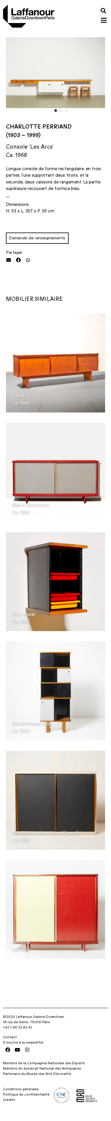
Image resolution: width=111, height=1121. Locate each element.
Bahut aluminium (30, 510)
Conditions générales (21, 1094)
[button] (103, 10)
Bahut (18, 401)
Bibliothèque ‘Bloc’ (32, 729)
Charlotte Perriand (39, 132)
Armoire (21, 947)
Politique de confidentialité (26, 1100)
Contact (10, 1042)
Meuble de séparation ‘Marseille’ (47, 838)
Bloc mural (23, 620)
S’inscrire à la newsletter (23, 1047)
